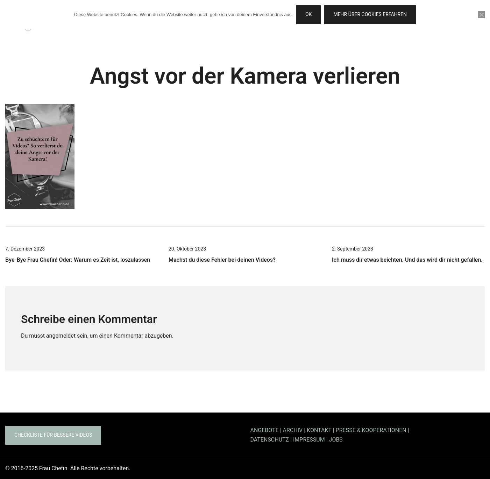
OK (308, 14)
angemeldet (61, 335)
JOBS (336, 439)
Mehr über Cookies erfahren (370, 14)
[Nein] (481, 14)
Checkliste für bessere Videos (53, 435)
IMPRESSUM (309, 439)
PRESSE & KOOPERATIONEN (371, 430)
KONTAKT (319, 430)
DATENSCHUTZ (269, 439)
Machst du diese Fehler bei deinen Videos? (222, 259)
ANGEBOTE (264, 430)
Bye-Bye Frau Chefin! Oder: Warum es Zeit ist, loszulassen (77, 259)
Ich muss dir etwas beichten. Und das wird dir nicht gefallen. (407, 259)
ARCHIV (293, 430)
